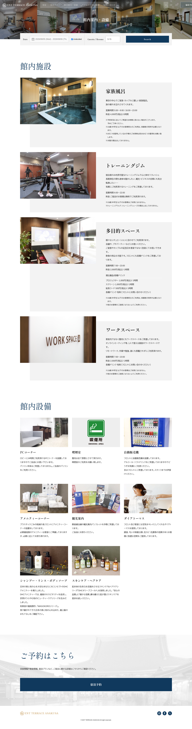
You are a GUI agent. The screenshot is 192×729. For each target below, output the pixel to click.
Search (147, 39)
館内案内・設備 (74, 4)
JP (156, 5)
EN (161, 5)
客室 (48, 4)
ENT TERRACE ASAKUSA (22, 5)
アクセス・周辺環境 (94, 4)
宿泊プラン (59, 4)
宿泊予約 (181, 4)
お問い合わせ (113, 4)
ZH (166, 5)
